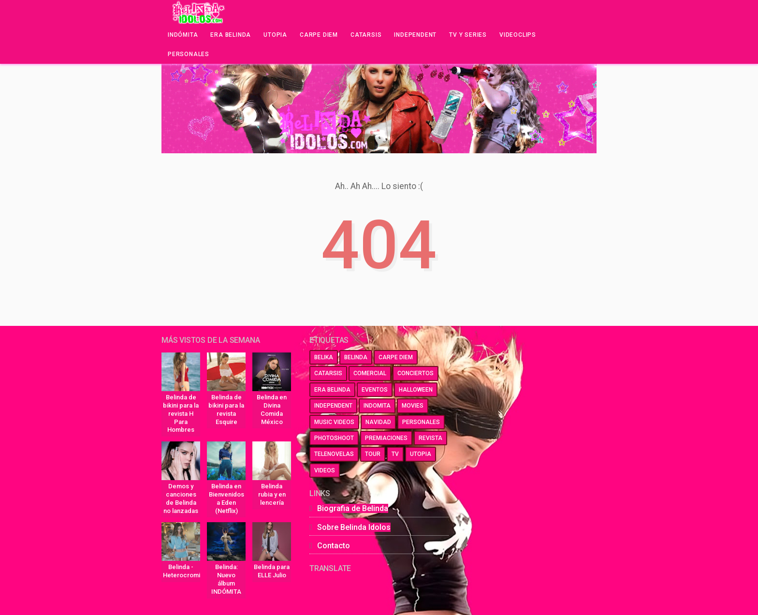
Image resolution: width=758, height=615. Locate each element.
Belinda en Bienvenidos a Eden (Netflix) (226, 498)
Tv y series (468, 34)
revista (430, 438)
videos (324, 470)
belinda (355, 357)
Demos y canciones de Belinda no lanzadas (180, 498)
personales (421, 422)
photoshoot (334, 438)
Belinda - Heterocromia (181, 571)
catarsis (328, 373)
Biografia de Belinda (352, 508)
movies (412, 405)
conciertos (415, 373)
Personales (188, 54)
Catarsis (365, 34)
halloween (416, 389)
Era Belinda (230, 34)
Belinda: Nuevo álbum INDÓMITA (226, 579)
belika (323, 357)
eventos (375, 389)
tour (372, 454)
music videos (334, 422)
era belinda (332, 389)
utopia (420, 454)
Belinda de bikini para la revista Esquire (226, 409)
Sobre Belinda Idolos (354, 527)
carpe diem (396, 357)
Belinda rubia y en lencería (272, 494)
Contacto (333, 545)
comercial (369, 373)
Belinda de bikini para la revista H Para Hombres (181, 414)
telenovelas (334, 454)
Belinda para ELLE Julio (272, 571)
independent (333, 405)
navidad (378, 422)
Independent (415, 34)
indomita (377, 405)
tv (395, 454)
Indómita (183, 34)
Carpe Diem (319, 34)
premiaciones (386, 438)
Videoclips (517, 34)
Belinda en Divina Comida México (272, 409)
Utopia (275, 34)
